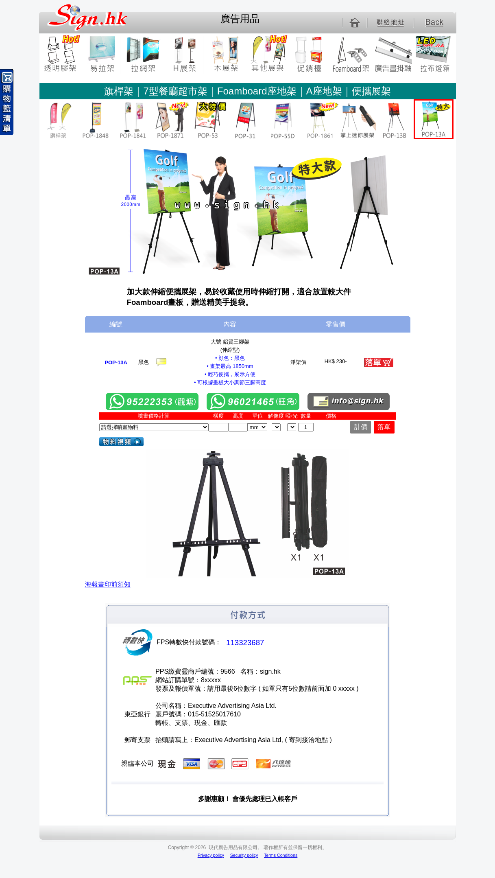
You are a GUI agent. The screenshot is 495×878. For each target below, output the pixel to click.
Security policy (244, 855)
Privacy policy (211, 855)
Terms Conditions (280, 855)
